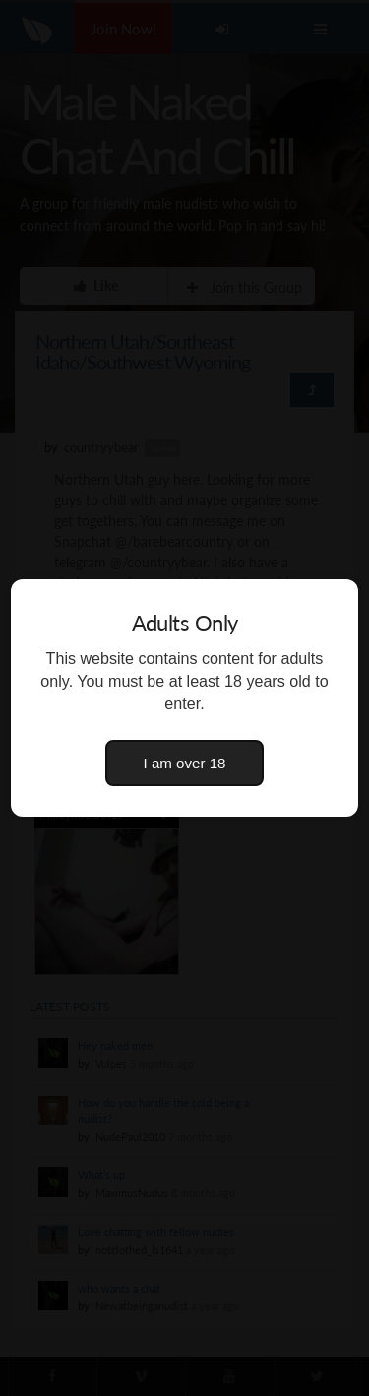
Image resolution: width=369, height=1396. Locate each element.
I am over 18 (185, 763)
